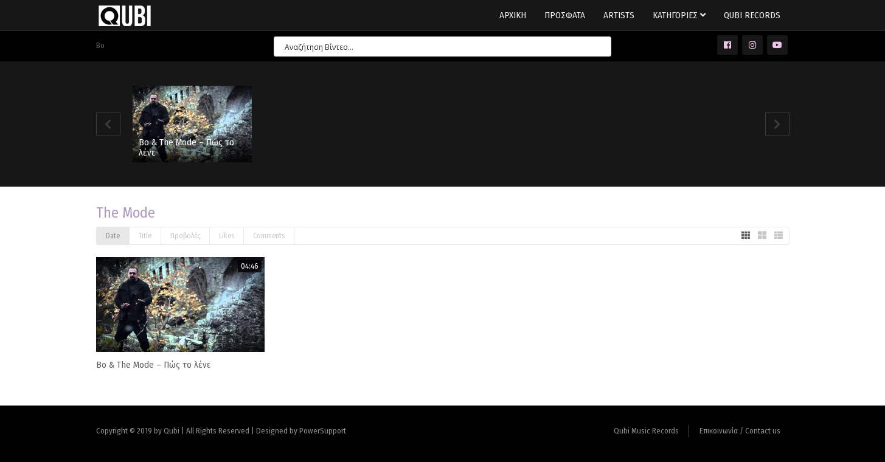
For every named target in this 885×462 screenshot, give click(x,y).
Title (145, 236)
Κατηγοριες (679, 15)
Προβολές (185, 236)
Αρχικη (512, 15)
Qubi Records (752, 15)
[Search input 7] (437, 46)
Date (113, 236)
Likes (226, 236)
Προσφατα (564, 15)
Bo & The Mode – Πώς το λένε (186, 147)
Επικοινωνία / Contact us (739, 430)
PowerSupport (322, 430)
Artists (618, 15)
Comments (269, 236)
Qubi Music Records (646, 430)
